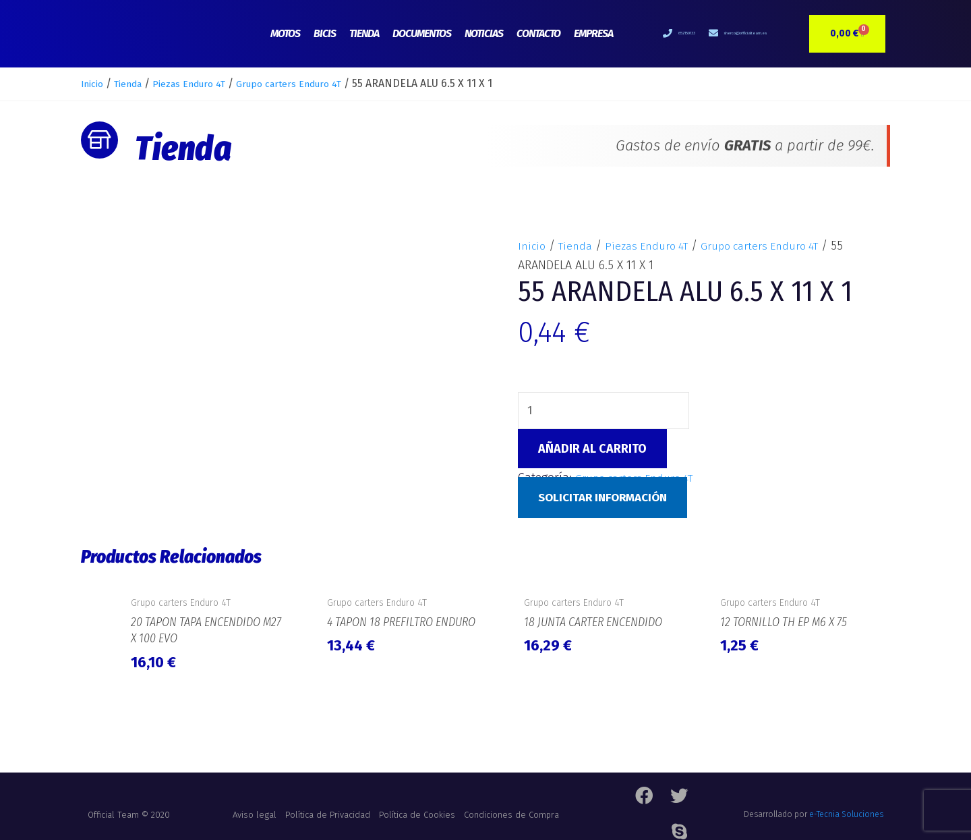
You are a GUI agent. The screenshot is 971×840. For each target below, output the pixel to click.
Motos (285, 33)
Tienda (364, 33)
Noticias (484, 33)
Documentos (421, 33)
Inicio (94, 83)
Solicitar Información (607, 499)
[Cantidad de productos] (605, 411)
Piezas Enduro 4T (206, 83)
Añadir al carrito (592, 450)
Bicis (325, 33)
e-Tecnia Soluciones (846, 809)
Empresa (593, 33)
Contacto (538, 33)
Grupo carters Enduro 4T (321, 83)
